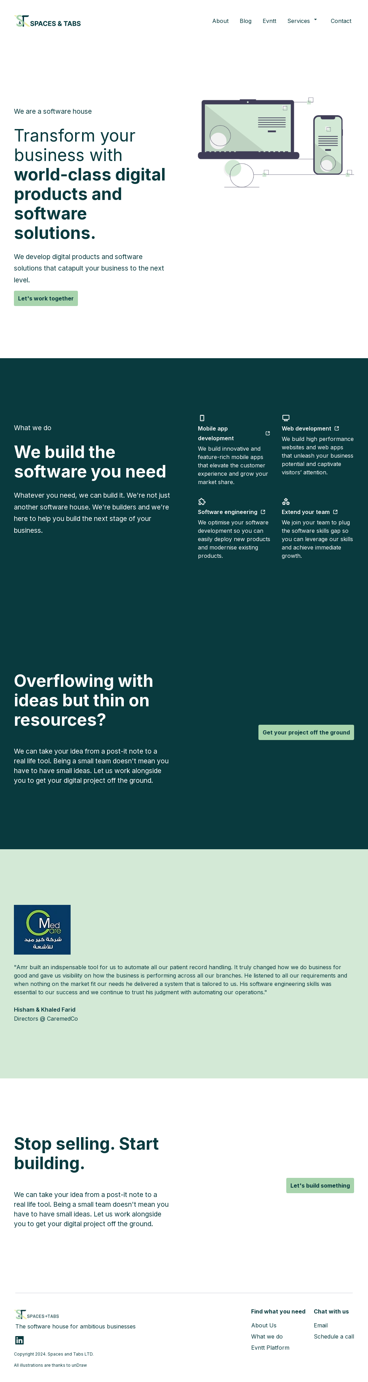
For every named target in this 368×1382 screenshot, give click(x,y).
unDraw (79, 1365)
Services (303, 20)
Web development (310, 428)
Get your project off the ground (306, 732)
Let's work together (46, 298)
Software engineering (232, 511)
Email (321, 1325)
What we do (267, 1336)
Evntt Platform (270, 1347)
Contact (341, 20)
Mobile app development (234, 433)
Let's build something (320, 1185)
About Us (264, 1325)
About (220, 20)
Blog (245, 20)
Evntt (269, 20)
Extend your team (310, 511)
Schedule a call (334, 1336)
